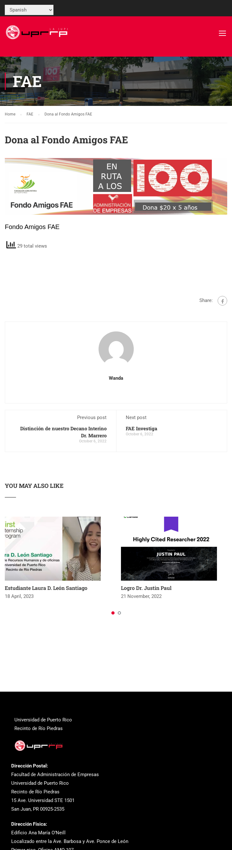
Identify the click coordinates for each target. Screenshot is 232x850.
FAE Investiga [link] (141, 428)
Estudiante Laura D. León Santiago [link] (46, 587)
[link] (37, 36)
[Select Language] (29, 10)
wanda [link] (116, 378)
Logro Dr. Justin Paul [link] (146, 587)
